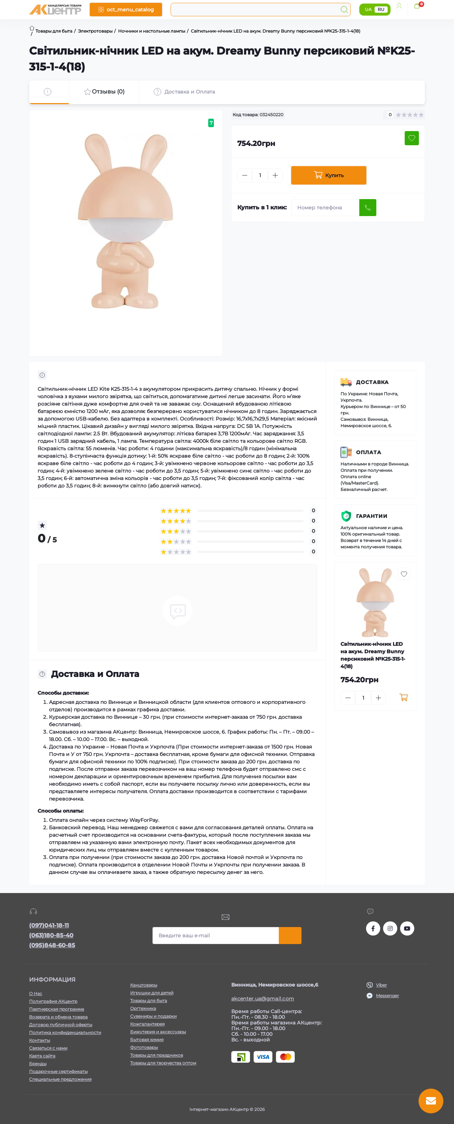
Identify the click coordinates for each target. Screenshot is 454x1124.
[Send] (367, 207)
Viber (381, 985)
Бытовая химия (147, 1039)
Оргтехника (143, 1008)
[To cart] (403, 698)
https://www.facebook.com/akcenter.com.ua (373, 928)
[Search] (344, 9)
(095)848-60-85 (52, 945)
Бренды (37, 1063)
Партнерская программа (56, 1009)
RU (381, 9)
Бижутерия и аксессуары (158, 1031)
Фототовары (144, 1047)
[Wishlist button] (412, 138)
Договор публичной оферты (60, 1024)
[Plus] (275, 175)
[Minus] (245, 175)
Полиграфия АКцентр (53, 1001)
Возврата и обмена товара (58, 1016)
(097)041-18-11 (49, 925)
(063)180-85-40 (51, 935)
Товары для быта (148, 1000)
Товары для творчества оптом (163, 1063)
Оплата (368, 452)
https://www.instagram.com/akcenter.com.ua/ (390, 928)
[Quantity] (260, 175)
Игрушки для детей (151, 992)
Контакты (39, 1040)
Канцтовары (143, 985)
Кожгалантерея (147, 1024)
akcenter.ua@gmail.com (262, 998)
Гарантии (372, 516)
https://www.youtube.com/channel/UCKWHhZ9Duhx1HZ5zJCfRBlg (407, 928)
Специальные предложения (60, 1079)
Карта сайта (42, 1055)
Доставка (372, 382)
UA (368, 9)
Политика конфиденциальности (65, 1032)
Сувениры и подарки (153, 1016)
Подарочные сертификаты (58, 1071)
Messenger (387, 995)
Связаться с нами (48, 1048)
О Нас (35, 993)
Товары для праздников (156, 1055)
